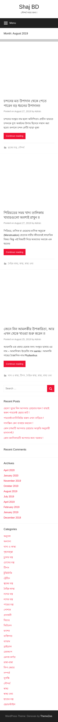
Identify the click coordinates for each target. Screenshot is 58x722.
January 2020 (11, 475)
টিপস (22, 375)
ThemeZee (46, 716)
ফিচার (7, 620)
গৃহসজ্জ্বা (8, 552)
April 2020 (9, 470)
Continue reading (14, 136)
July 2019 (9, 496)
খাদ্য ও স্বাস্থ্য (13, 375)
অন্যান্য (7, 541)
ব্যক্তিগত (8, 636)
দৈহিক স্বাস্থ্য (13, 263)
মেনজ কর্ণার (9, 657)
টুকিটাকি (8, 573)
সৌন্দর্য (21, 147)
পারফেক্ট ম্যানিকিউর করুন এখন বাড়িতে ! (24, 418)
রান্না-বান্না (8, 662)
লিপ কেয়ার (9, 667)
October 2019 (11, 486)
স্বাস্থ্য (21, 263)
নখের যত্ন (8, 594)
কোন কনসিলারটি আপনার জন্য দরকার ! (23, 438)
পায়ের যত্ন (9, 604)
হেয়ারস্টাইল (9, 704)
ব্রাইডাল (8, 646)
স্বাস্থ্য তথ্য (29, 263)
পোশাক (7, 609)
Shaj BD (29, 7)
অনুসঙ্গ (7, 536)
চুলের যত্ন (8, 557)
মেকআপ (8, 651)
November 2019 (12, 480)
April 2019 (9, 502)
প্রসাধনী (8, 615)
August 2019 (10, 491)
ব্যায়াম (7, 641)
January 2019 (11, 512)
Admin (38, 111)
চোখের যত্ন (9, 562)
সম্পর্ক (7, 673)
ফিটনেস (8, 625)
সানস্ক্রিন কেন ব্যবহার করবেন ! (18, 423)
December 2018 (12, 517)
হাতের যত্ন (9, 699)
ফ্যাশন (7, 630)
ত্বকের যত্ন (12, 147)
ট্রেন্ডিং (7, 578)
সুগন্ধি (7, 678)
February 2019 (11, 507)
